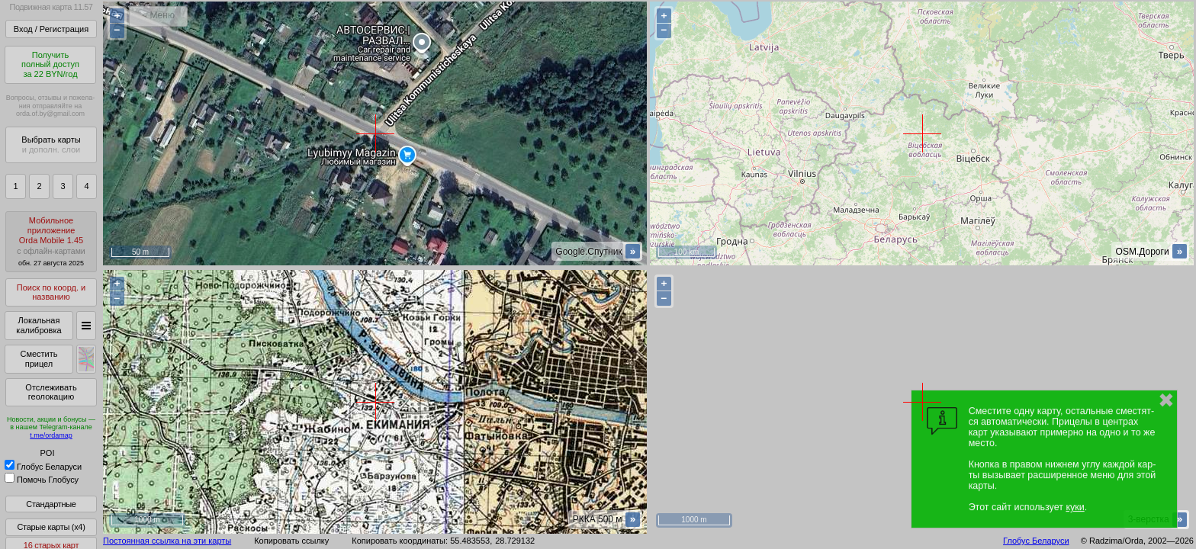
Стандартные (51, 504)
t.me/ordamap (51, 435)
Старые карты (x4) (51, 526)
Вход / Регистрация (51, 29)
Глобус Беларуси (43, 466)
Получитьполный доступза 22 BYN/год (50, 64)
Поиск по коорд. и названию (51, 292)
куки (1075, 507)
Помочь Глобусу (42, 479)
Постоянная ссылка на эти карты (167, 540)
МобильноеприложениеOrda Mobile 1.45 (51, 241)
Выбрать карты (50, 144)
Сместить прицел (38, 358)
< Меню (158, 15)
